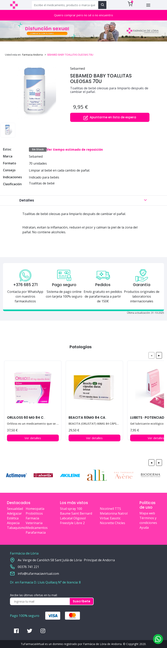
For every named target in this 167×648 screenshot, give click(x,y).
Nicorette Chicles (112, 523)
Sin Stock (38, 149)
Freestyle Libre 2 (72, 523)
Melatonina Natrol (114, 513)
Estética (13, 518)
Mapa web (147, 513)
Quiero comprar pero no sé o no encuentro (83, 15)
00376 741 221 (28, 567)
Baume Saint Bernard (76, 513)
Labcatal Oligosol (73, 518)
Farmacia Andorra (32, 54)
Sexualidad (15, 508)
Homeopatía (35, 508)
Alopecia (13, 523)
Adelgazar (14, 513)
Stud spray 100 (71, 508)
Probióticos (34, 513)
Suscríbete (81, 601)
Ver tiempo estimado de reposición (75, 149)
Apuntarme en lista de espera (109, 117)
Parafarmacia (36, 532)
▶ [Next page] (159, 355)
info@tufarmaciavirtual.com (38, 573)
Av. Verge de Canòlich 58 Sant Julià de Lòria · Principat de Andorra (66, 560)
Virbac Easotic (110, 518)
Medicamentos (37, 528)
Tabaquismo (16, 528)
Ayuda (144, 527)
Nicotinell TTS (110, 508)
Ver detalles (33, 438)
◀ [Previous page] (151, 355)
